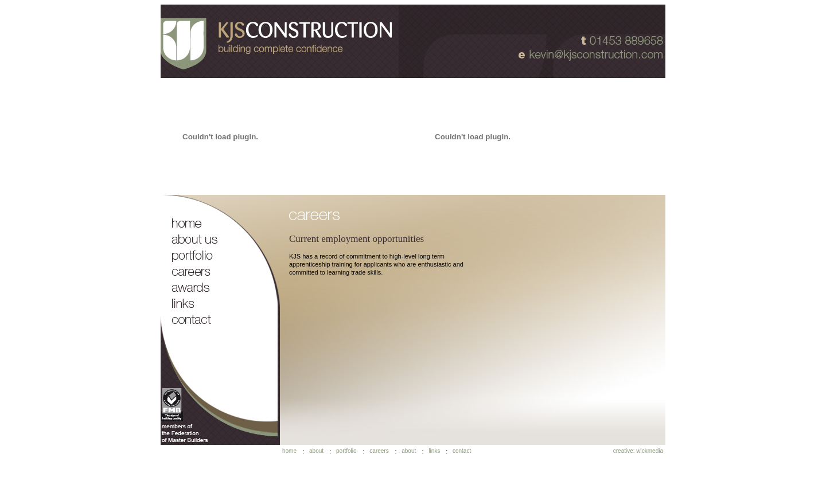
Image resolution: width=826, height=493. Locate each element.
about (316, 451)
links (434, 451)
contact (462, 451)
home (289, 451)
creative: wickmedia (638, 451)
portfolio (346, 451)
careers (378, 451)
